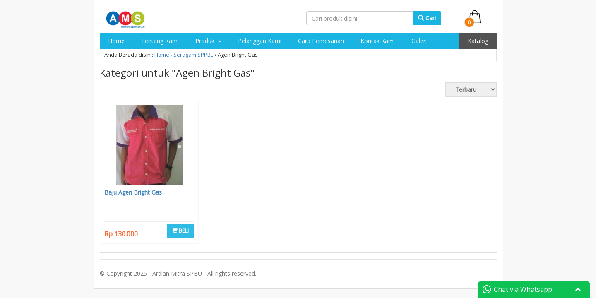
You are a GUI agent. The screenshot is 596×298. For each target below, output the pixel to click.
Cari (427, 18)
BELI (180, 230)
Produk (208, 41)
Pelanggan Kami (259, 41)
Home (116, 41)
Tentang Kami (160, 41)
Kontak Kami (377, 41)
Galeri (419, 41)
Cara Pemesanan (321, 41)
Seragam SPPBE (193, 54)
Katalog (478, 41)
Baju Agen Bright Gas (133, 192)
